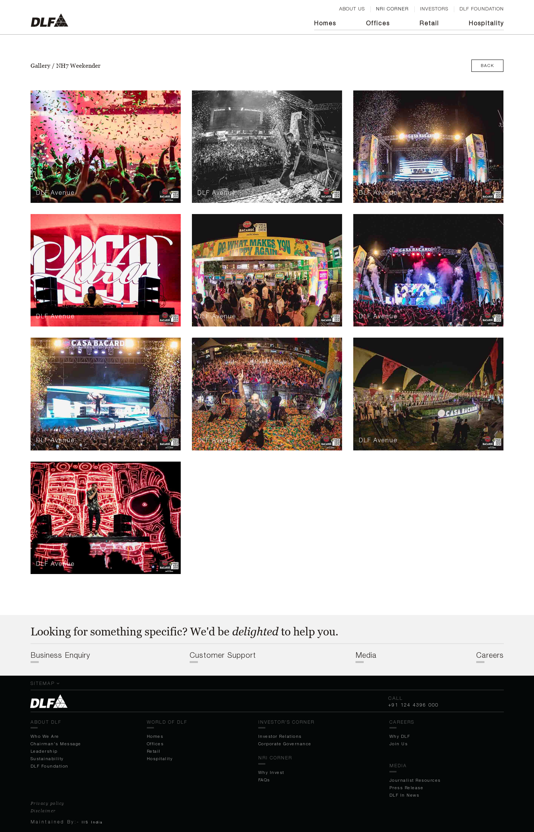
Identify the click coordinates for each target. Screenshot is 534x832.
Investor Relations (280, 736)
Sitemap (45, 683)
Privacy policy (47, 803)
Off (378, 23)
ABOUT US (352, 9)
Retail (429, 23)
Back (487, 65)
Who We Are (45, 736)
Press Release (406, 787)
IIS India (92, 822)
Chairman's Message (56, 743)
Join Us (398, 743)
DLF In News (404, 795)
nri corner (392, 9)
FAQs (264, 779)
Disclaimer (43, 811)
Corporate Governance (285, 743)
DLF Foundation (50, 766)
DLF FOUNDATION (481, 9)
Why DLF (399, 736)
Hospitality (486, 23)
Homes (325, 23)
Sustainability (47, 758)
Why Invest (271, 772)
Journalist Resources (415, 780)
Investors (434, 9)
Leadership (44, 751)
